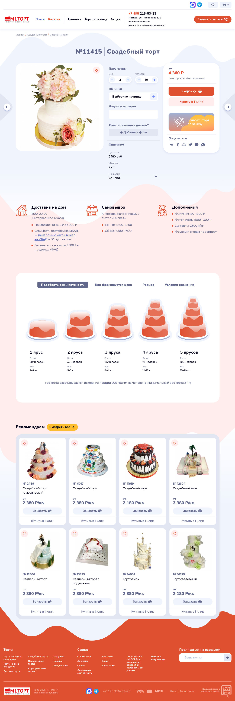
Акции (105, 661)
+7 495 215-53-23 (117, 691)
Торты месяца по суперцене (13, 658)
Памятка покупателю (158, 658)
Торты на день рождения (11, 665)
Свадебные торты (37, 34)
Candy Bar (58, 656)
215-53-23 (142, 13)
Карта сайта (108, 665)
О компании (10, 4)
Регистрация (187, 691)
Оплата (81, 665)
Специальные (60, 665)
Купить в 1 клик (191, 101)
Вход (173, 691)
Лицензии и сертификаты (84, 671)
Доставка (82, 661)
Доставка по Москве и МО (36, 4)
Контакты (87, 4)
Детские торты (12, 671)
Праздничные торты (36, 662)
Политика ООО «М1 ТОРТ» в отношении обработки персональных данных (135, 663)
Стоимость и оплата (66, 4)
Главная (20, 34)
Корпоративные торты (37, 670)
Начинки (57, 661)
